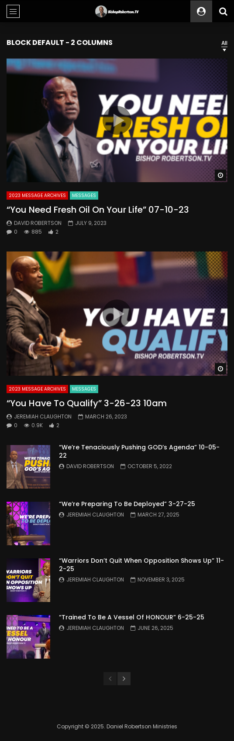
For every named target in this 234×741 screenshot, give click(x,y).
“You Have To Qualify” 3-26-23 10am (87, 403)
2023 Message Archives (37, 195)
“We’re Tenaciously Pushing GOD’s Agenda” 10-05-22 (139, 451)
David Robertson (38, 223)
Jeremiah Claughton (43, 416)
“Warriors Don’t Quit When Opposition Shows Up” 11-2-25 (141, 564)
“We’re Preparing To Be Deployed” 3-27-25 (127, 504)
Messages (84, 195)
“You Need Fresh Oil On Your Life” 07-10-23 (98, 210)
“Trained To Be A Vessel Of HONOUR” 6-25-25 (131, 617)
